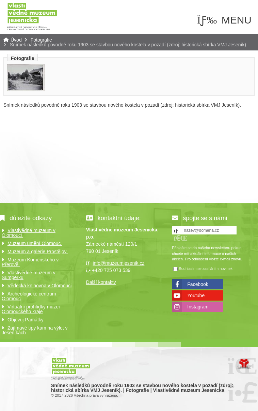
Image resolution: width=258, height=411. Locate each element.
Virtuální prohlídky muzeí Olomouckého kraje (31, 309)
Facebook (197, 284)
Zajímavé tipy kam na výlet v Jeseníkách (35, 330)
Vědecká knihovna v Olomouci (39, 285)
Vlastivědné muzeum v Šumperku (28, 275)
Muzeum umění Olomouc (34, 243)
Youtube (196, 295)
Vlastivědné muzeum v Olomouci (28, 233)
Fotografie (41, 39)
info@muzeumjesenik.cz (118, 263)
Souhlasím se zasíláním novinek (205, 269)
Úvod (32, 16)
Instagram (197, 306)
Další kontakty (101, 282)
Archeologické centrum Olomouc (29, 296)
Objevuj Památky (25, 319)
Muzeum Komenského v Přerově (30, 262)
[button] (180, 238)
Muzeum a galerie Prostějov (37, 251)
